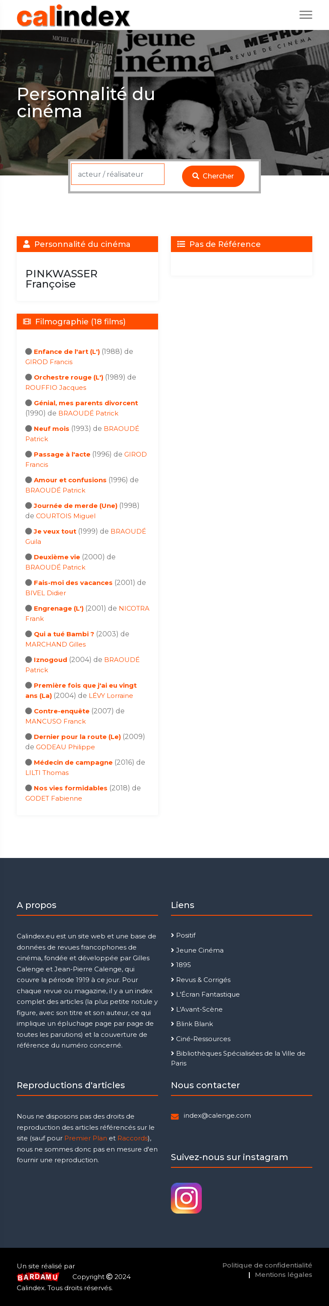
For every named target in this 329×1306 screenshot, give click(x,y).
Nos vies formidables (71, 788)
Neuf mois (51, 428)
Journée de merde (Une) (75, 506)
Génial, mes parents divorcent (86, 403)
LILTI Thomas (47, 773)
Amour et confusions (70, 480)
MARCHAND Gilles (55, 644)
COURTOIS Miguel (66, 516)
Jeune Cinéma (197, 950)
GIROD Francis (48, 362)
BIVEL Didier (45, 593)
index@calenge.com (217, 1115)
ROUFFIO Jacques (55, 387)
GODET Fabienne (53, 798)
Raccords (132, 1138)
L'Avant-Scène (197, 1009)
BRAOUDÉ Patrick (88, 413)
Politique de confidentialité (267, 1265)
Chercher (213, 176)
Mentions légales (283, 1274)
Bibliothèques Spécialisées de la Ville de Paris (238, 1058)
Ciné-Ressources (200, 1039)
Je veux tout (55, 531)
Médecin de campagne (73, 762)
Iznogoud (50, 660)
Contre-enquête (62, 711)
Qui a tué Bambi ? (64, 634)
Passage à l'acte (62, 454)
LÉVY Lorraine (111, 696)
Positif (183, 935)
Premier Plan (85, 1138)
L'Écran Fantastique (205, 994)
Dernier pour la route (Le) (77, 737)
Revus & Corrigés (200, 980)
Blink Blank (192, 1024)
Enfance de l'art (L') (67, 351)
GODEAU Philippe (65, 747)
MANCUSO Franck (55, 721)
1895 (181, 965)
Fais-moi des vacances (73, 583)
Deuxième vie (57, 557)
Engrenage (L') (59, 608)
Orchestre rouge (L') (68, 377)
